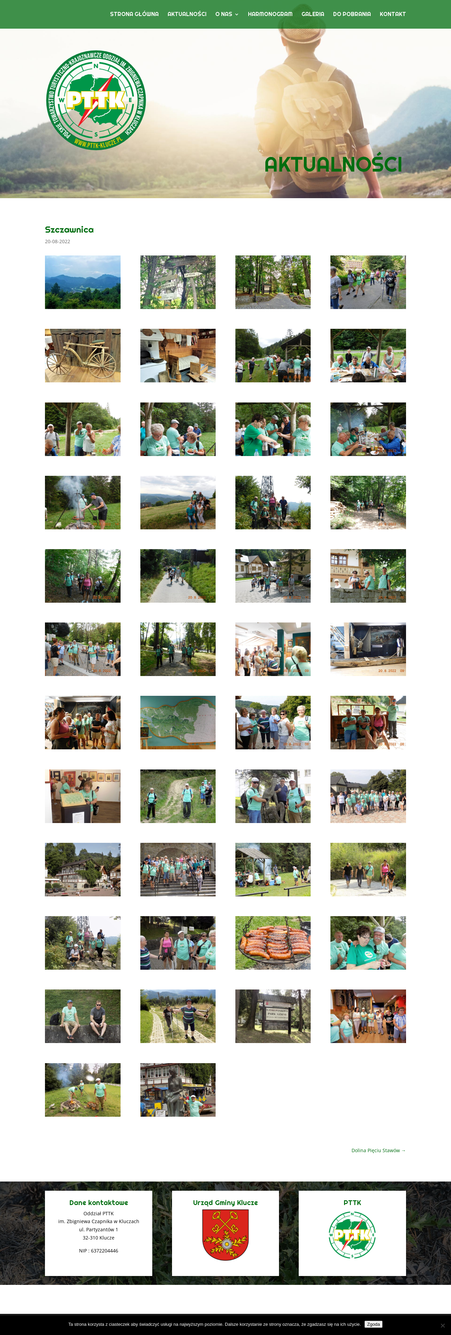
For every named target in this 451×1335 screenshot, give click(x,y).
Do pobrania (352, 15)
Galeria (312, 15)
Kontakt (393, 15)
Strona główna (134, 15)
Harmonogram (270, 15)
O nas (223, 15)
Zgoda (373, 1324)
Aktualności (187, 15)
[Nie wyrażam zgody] (442, 1325)
